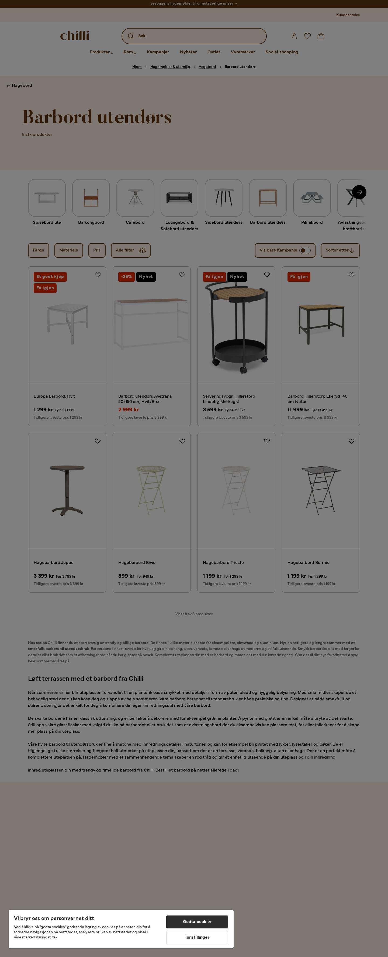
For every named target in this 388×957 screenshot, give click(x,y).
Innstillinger (197, 937)
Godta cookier (197, 922)
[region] (121, 929)
